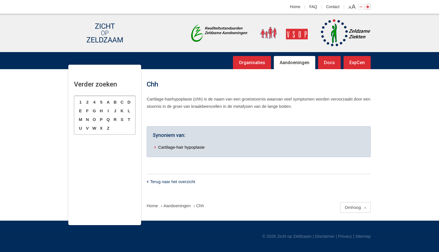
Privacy (345, 236)
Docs (329, 62)
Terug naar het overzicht (172, 181)
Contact (333, 6)
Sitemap (363, 236)
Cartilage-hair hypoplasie (181, 147)
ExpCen (357, 62)
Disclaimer (325, 236)
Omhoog (353, 207)
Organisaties (252, 62)
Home (295, 6)
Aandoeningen (294, 62)
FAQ (313, 6)
